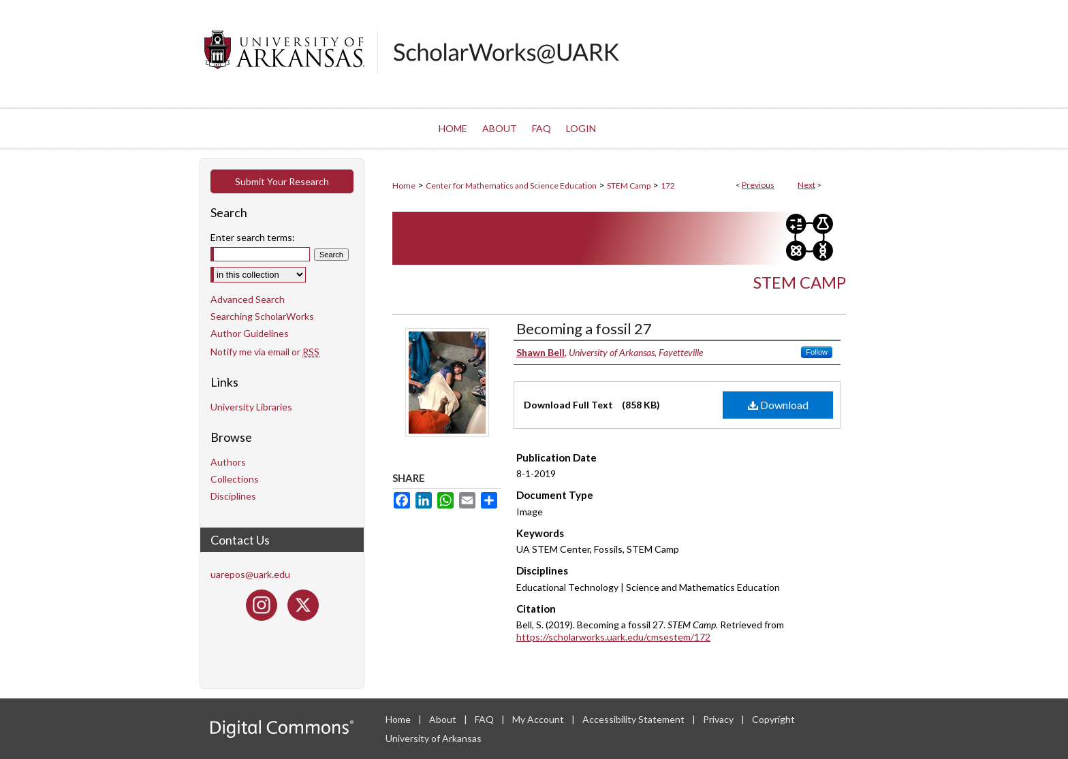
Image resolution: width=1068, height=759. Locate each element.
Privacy (719, 719)
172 (668, 185)
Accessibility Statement (634, 719)
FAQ (485, 719)
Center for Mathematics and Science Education (511, 185)
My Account (539, 719)
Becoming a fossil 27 (584, 328)
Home (403, 185)
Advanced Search (247, 299)
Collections (234, 479)
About (443, 719)
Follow (817, 352)
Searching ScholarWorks (262, 316)
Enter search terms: (252, 237)
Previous (758, 185)
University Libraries (251, 407)
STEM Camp (628, 185)
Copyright (773, 719)
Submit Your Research (282, 181)
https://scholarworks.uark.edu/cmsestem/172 (613, 637)
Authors (228, 462)
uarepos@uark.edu (250, 574)
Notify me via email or (264, 351)
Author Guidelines (249, 333)
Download (778, 404)
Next (806, 185)
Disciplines (233, 496)
